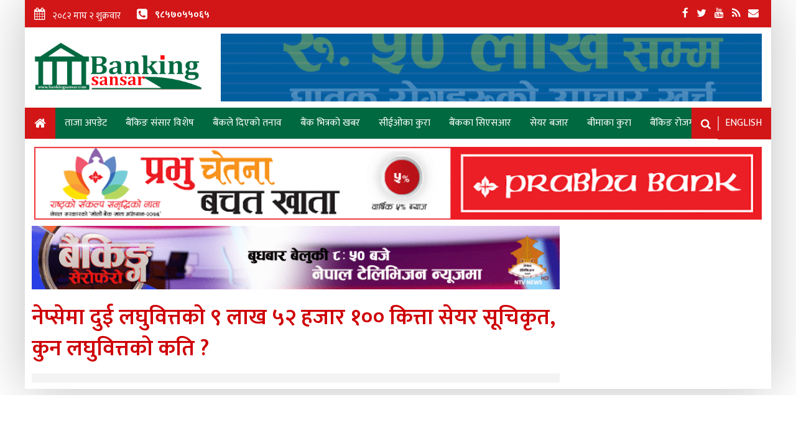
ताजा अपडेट (86, 122)
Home (40, 125)
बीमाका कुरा (609, 122)
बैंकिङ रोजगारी (676, 122)
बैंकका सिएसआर (480, 122)
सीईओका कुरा (404, 122)
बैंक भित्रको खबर (330, 122)
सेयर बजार (549, 122)
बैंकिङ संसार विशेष (160, 122)
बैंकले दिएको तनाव (247, 122)
